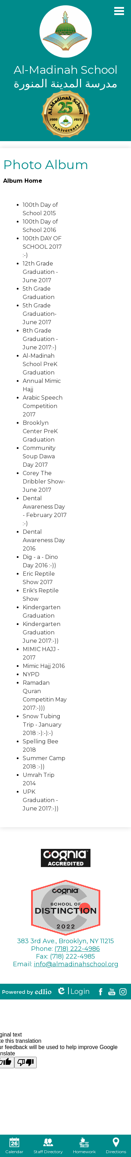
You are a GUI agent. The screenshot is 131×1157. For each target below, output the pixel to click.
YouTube (111, 991)
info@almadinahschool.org (76, 964)
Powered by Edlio (26, 991)
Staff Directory (48, 1145)
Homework (84, 1145)
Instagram (122, 991)
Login (73, 991)
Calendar (14, 1145)
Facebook (100, 991)
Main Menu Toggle (119, 11)
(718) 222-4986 (77, 949)
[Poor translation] (25, 1062)
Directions (116, 1145)
